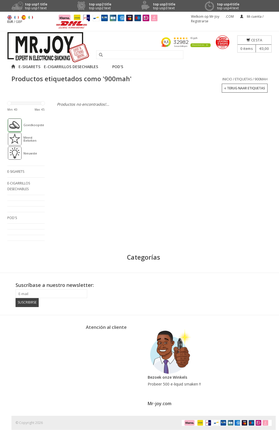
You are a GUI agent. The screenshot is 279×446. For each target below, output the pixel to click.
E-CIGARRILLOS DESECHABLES (71, 66)
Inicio (227, 79)
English (9, 17)
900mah (261, 79)
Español (24, 17)
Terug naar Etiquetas (244, 88)
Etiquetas (243, 79)
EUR (10, 21)
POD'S (117, 66)
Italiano (31, 17)
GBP (19, 21)
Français (16, 17)
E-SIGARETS (29, 66)
